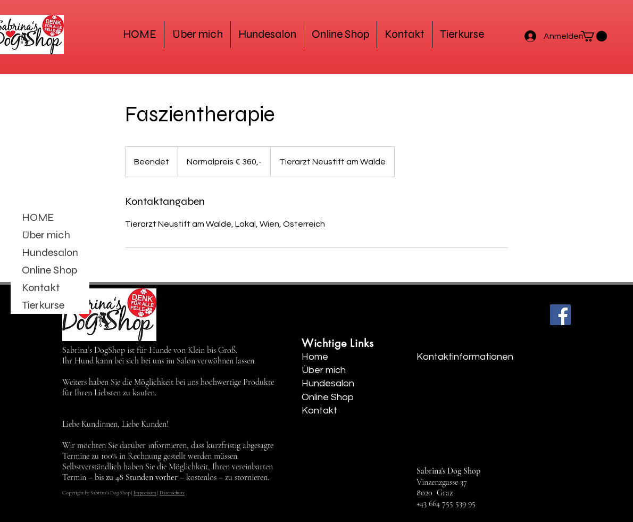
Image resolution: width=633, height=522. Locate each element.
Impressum (145, 493)
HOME (38, 217)
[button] (594, 36)
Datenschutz (172, 493)
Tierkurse (43, 305)
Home (315, 357)
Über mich (46, 235)
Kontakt (41, 287)
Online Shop (49, 270)
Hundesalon (50, 252)
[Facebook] (560, 314)
